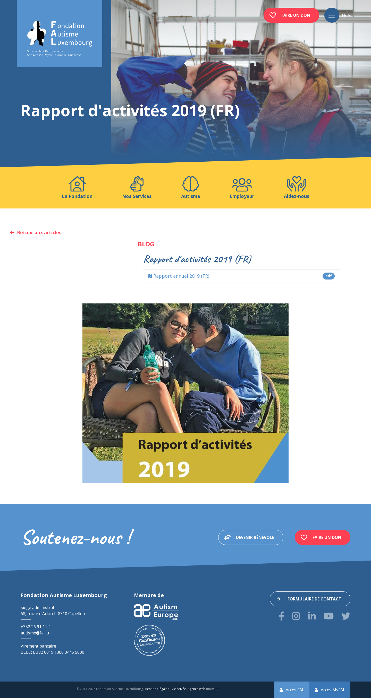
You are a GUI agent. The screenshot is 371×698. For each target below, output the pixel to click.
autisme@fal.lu (35, 633)
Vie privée (179, 689)
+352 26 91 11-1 (36, 627)
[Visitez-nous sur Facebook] (281, 616)
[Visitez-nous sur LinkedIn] (312, 616)
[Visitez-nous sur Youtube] (329, 616)
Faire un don (295, 15)
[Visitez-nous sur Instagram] (296, 616)
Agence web (196, 689)
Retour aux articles (39, 232)
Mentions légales (157, 689)
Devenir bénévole (255, 537)
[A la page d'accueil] (59, 39)
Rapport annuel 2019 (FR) (241, 276)
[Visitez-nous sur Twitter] (345, 616)
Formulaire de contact (314, 599)
